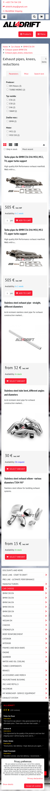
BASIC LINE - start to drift (26, 575)
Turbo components (12, 666)
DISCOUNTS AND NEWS (13, 570)
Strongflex (26, 629)
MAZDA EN (25, 616)
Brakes (26, 670)
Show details (8, 784)
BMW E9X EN (25, 607)
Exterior (26, 638)
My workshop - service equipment (26, 693)
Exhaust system (26, 698)
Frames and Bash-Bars (26, 648)
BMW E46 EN (25, 602)
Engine (26, 652)
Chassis (26, 625)
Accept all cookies (33, 786)
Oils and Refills (26, 684)
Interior (26, 643)
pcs (9, 220)
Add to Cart (23, 220)
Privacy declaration (35, 778)
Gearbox (26, 657)
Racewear (26, 689)
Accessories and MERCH (26, 675)
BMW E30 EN (25, 593)
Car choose (26, 588)
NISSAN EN (25, 620)
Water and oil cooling (26, 661)
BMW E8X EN (25, 611)
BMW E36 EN (25, 598)
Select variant (15, 381)
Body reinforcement (26, 634)
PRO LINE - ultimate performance (18, 579)
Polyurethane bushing (26, 679)
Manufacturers (26, 584)
